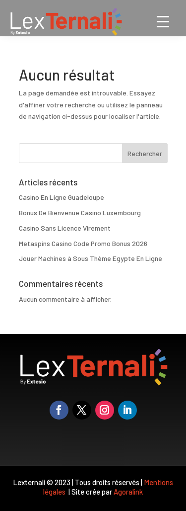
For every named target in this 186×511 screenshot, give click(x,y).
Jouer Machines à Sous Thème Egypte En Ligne (90, 258)
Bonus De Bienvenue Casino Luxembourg (80, 212)
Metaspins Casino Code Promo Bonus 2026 (83, 243)
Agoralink (128, 491)
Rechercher (144, 153)
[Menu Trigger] (163, 21)
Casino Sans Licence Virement (65, 228)
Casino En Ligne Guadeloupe (61, 197)
